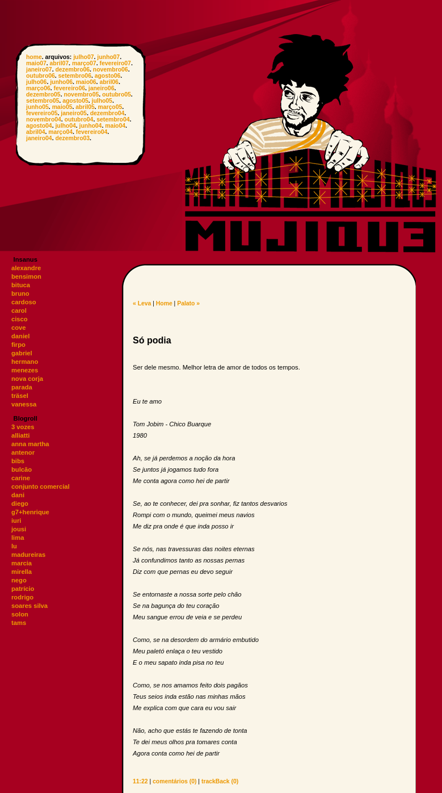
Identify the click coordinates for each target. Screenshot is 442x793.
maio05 (62, 107)
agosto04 (39, 126)
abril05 (85, 107)
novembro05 (81, 94)
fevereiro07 (115, 63)
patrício (22, 588)
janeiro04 (39, 138)
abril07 (59, 63)
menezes (24, 370)
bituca (20, 285)
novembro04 (43, 119)
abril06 (109, 82)
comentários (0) (174, 781)
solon (19, 614)
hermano (24, 361)
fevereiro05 (41, 113)
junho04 (90, 126)
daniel (20, 336)
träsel (19, 395)
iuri (16, 520)
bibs (17, 461)
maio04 (115, 126)
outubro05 (116, 94)
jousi (18, 529)
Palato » (188, 303)
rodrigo (22, 597)
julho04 (65, 126)
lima (17, 537)
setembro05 (42, 101)
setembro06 (74, 76)
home (34, 57)
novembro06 (110, 69)
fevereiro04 (91, 132)
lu (14, 546)
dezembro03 (72, 138)
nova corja (27, 378)
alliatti (20, 435)
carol (19, 310)
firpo (18, 344)
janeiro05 (74, 113)
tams (18, 622)
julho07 (83, 57)
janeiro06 (102, 88)
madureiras (28, 554)
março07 (84, 63)
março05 (110, 107)
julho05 (102, 101)
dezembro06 (72, 69)
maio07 (36, 63)
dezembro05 (43, 94)
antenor (23, 452)
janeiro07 (39, 69)
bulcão (21, 469)
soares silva (29, 605)
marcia (21, 563)
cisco (19, 319)
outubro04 (79, 119)
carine (20, 478)
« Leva (142, 303)
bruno (20, 293)
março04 (60, 132)
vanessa (23, 404)
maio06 (86, 82)
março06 (38, 88)
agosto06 (108, 76)
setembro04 (112, 119)
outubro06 (40, 76)
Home (164, 303)
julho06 (36, 82)
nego (19, 580)
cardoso (23, 302)
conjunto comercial (40, 486)
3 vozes (22, 426)
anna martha (30, 443)
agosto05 (75, 101)
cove (18, 327)
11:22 (140, 781)
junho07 (108, 57)
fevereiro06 (69, 88)
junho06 (61, 82)
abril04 (35, 132)
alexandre (26, 268)
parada (21, 387)
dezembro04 (107, 113)
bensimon (26, 276)
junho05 (37, 107)
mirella (21, 571)
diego (19, 503)
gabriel (21, 353)
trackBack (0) (219, 781)
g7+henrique (30, 512)
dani (17, 495)
